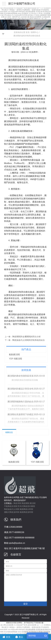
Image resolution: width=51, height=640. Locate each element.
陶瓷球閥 (17, 503)
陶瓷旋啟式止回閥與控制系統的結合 (29, 340)
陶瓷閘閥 (25, 503)
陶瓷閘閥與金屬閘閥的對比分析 (27, 336)
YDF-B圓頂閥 (16, 359)
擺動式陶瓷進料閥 (11, 512)
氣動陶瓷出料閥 (26, 509)
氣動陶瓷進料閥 (26, 512)
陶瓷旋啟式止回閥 (11, 509)
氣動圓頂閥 (15, 354)
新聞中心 (35, 32)
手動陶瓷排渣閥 (10, 506)
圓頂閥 (32, 503)
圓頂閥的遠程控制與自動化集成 (27, 36)
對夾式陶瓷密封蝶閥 (26, 506)
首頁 (27, 32)
